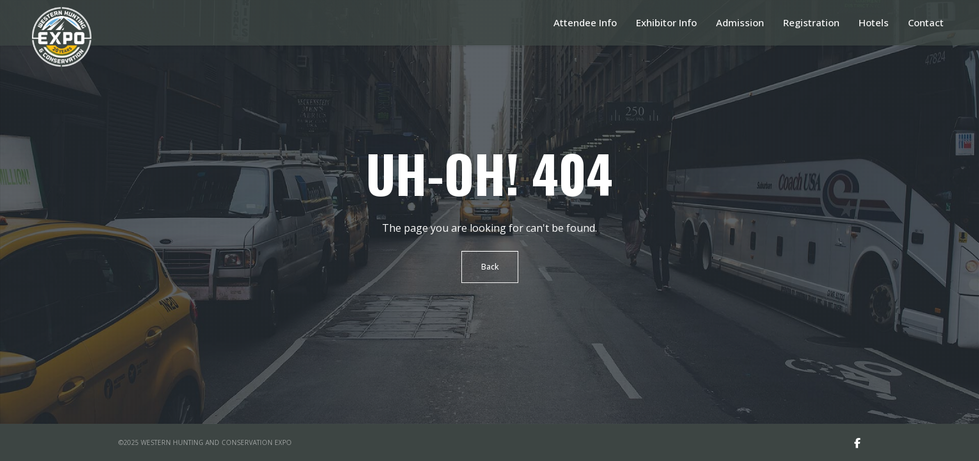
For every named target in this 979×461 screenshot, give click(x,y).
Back (489, 266)
